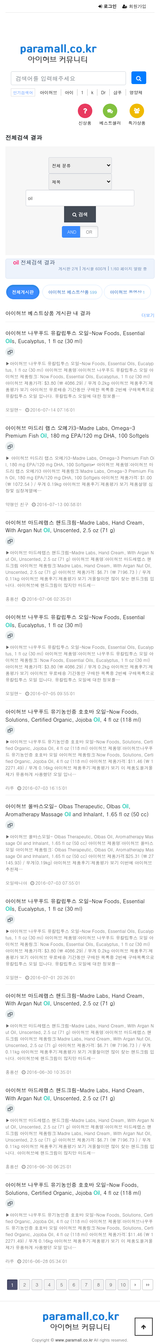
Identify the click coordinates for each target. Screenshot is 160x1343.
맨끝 (147, 1284)
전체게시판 (23, 292)
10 (123, 1284)
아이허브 (48, 92)
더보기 (148, 315)
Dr (103, 92)
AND (71, 232)
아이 (69, 92)
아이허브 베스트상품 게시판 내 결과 (47, 313)
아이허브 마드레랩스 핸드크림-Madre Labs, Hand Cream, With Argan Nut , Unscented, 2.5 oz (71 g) (74, 526)
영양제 (136, 92)
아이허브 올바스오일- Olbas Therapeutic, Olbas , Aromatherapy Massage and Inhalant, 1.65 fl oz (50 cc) (77, 810)
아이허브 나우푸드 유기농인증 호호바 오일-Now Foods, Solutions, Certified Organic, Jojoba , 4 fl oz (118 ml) (73, 715)
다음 (135, 1284)
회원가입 (134, 6)
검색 (80, 214)
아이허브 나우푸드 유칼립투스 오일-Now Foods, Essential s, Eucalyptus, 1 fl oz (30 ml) (74, 337)
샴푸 (117, 92)
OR (89, 232)
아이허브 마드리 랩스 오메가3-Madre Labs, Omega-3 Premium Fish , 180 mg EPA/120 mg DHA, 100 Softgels (77, 431)
